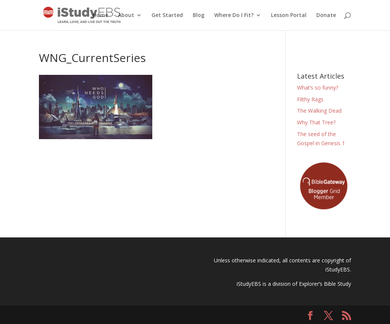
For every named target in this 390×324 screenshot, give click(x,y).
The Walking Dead (319, 110)
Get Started (167, 15)
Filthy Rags (310, 99)
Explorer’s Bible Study (325, 283)
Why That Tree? (316, 122)
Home (100, 15)
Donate (326, 15)
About (126, 15)
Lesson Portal (288, 15)
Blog (198, 15)
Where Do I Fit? (234, 15)
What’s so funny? (317, 87)
